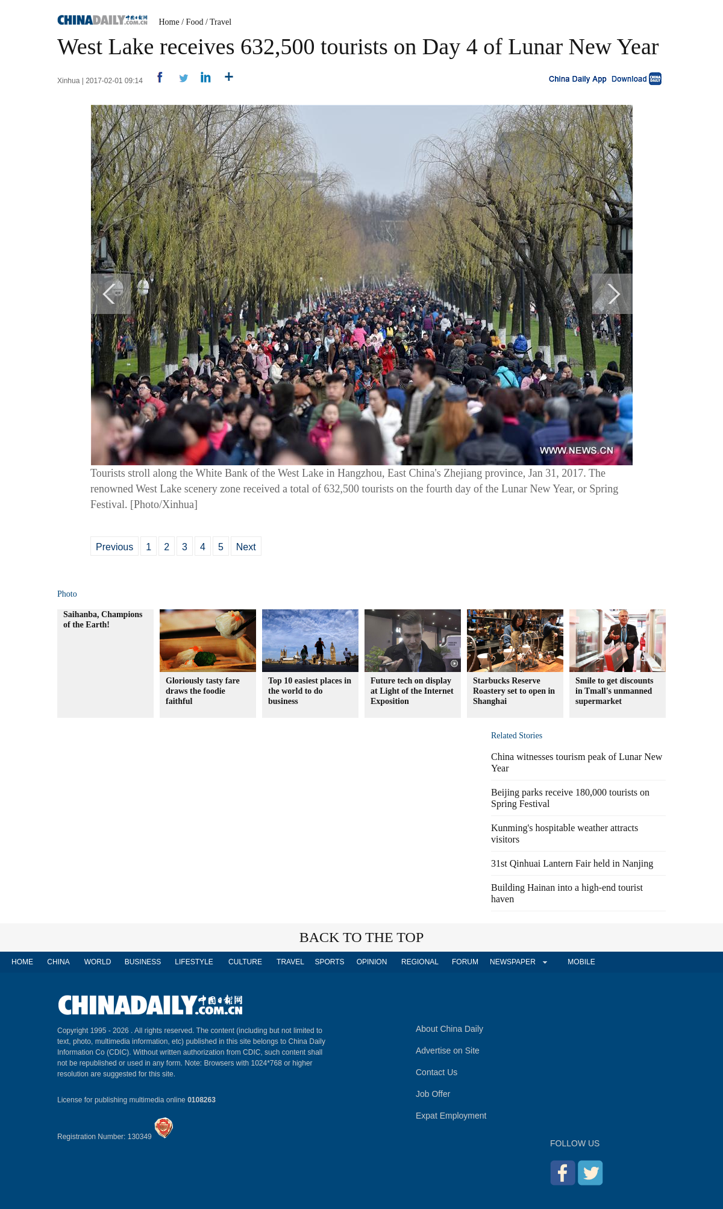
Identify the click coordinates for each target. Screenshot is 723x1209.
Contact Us (436, 1072)
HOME (22, 962)
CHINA (58, 962)
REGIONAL (420, 962)
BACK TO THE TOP (361, 937)
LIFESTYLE (194, 962)
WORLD (97, 962)
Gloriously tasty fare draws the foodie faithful (203, 691)
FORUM (465, 962)
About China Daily (449, 1029)
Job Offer (433, 1094)
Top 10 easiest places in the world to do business (309, 691)
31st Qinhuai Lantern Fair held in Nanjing (572, 863)
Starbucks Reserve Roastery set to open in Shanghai (514, 691)
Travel (220, 22)
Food (195, 22)
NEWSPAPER (512, 962)
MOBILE (581, 962)
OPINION (372, 962)
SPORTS (329, 962)
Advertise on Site (448, 1050)
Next (246, 547)
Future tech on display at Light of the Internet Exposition (412, 691)
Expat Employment (451, 1115)
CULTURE (245, 962)
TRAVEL (290, 962)
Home (169, 22)
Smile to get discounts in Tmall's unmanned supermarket (614, 691)
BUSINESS (143, 962)
